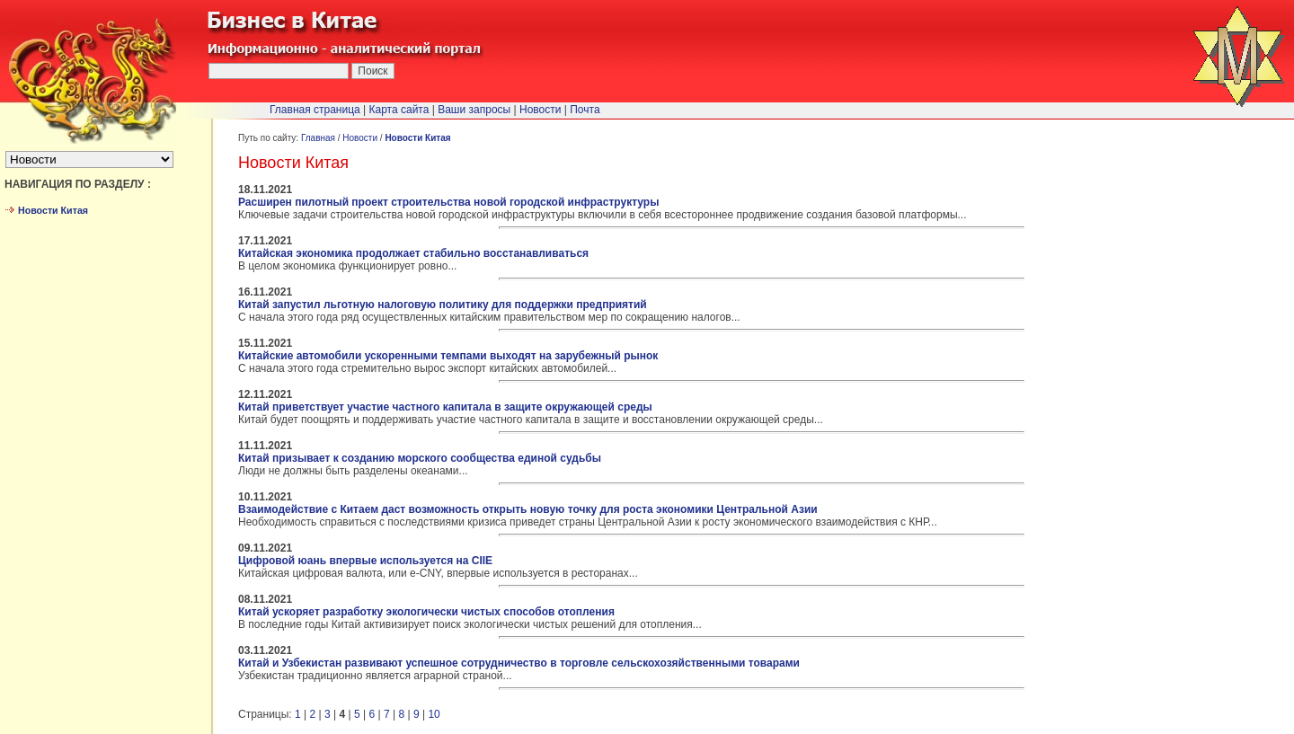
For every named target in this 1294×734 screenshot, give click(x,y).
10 (433, 714)
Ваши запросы (474, 109)
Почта (584, 109)
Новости (359, 138)
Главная (318, 138)
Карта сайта (399, 109)
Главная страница (315, 109)
